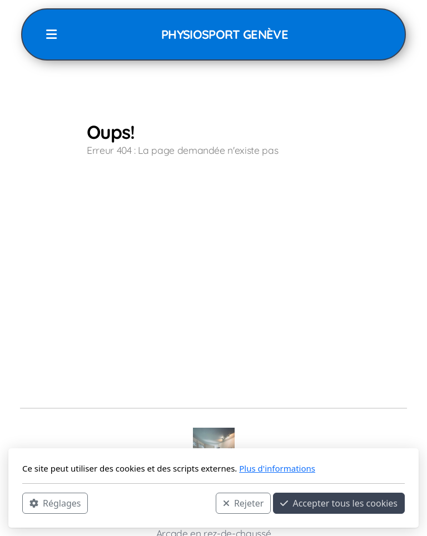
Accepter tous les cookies (339, 503)
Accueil (114, 195)
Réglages (55, 503)
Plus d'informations (277, 468)
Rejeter (243, 503)
